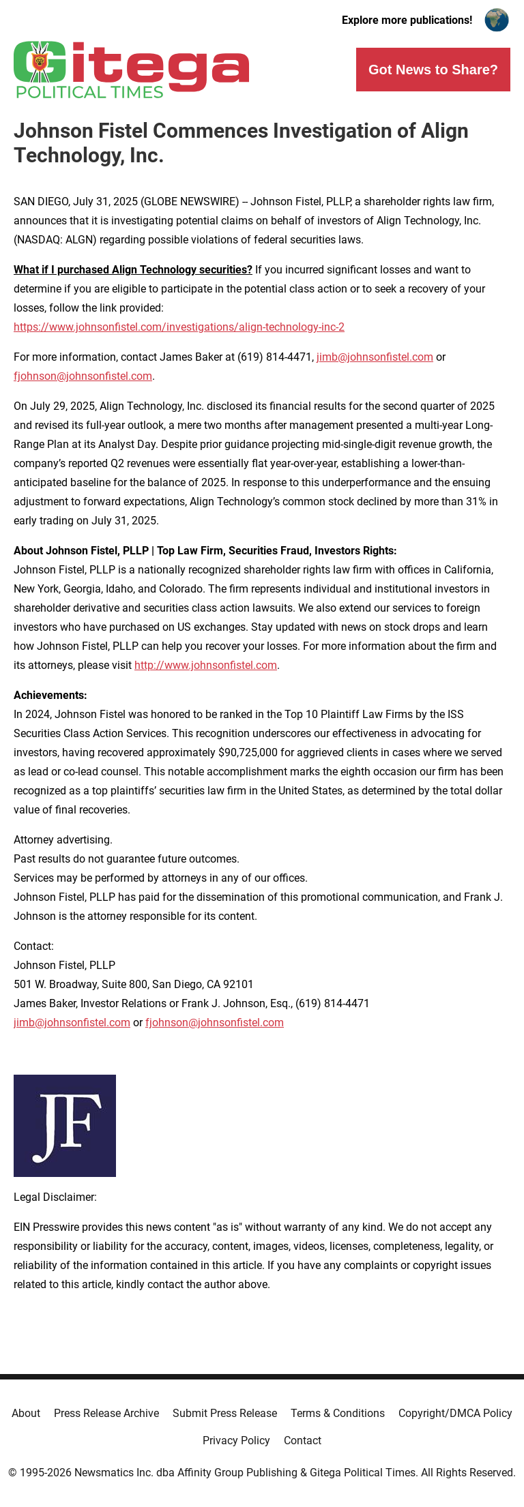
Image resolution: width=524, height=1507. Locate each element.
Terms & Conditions (338, 1413)
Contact (302, 1440)
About (26, 1413)
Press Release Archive (106, 1413)
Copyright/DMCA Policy (455, 1413)
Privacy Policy (236, 1440)
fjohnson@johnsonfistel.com (83, 376)
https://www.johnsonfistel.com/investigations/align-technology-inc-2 (179, 326)
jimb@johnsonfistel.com (375, 356)
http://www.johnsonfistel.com (205, 665)
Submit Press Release (225, 1413)
